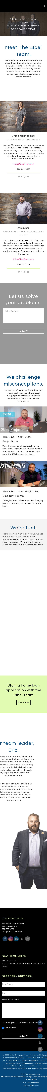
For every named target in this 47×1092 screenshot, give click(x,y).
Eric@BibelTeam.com (23, 259)
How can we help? (10, 999)
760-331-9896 (23, 169)
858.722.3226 (23, 264)
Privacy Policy (31, 1078)
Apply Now (23, 702)
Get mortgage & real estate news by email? (23, 1022)
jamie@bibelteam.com (23, 164)
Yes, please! (10, 1027)
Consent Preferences (31, 1085)
